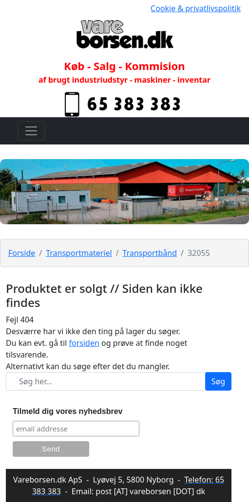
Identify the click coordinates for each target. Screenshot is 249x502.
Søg (218, 381)
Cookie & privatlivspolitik (196, 8)
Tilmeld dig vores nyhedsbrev (68, 411)
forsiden (84, 343)
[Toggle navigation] (31, 131)
